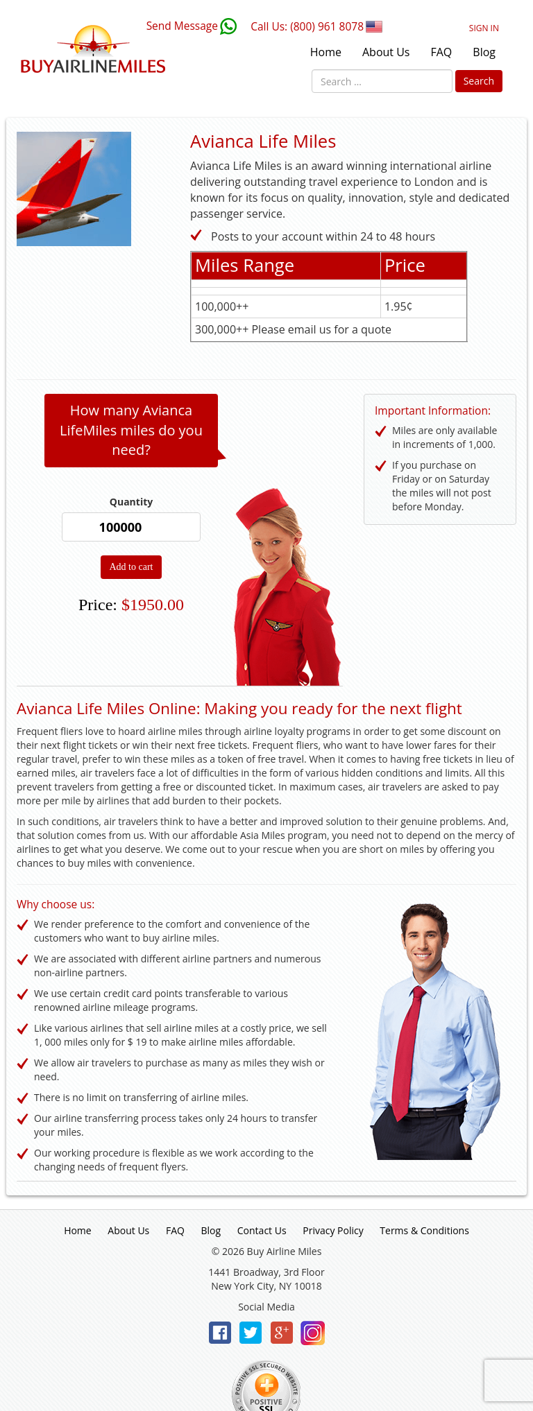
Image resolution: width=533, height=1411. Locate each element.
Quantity (131, 501)
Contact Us (262, 1230)
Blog (484, 52)
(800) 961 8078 (327, 26)
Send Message (182, 25)
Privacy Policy (333, 1230)
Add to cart (131, 567)
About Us (386, 52)
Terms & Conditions (424, 1230)
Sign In (484, 28)
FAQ (441, 52)
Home (325, 52)
